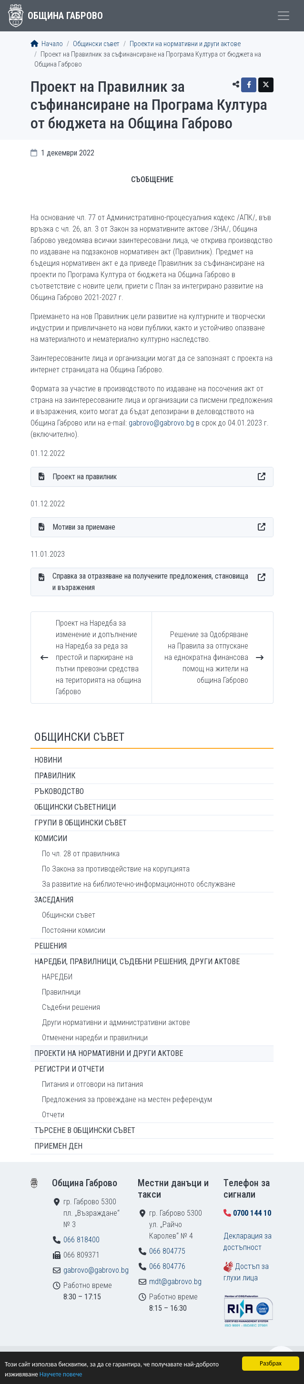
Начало (46, 44)
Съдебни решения (71, 1007)
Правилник (54, 775)
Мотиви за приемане (83, 527)
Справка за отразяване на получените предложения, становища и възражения (150, 581)
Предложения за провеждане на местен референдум (127, 1099)
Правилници (61, 992)
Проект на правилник (84, 476)
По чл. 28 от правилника (81, 853)
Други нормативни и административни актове (116, 1022)
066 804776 (167, 1266)
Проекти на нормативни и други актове (185, 44)
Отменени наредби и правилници (95, 1037)
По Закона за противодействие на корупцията (116, 868)
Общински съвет (96, 44)
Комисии (50, 838)
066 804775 (167, 1251)
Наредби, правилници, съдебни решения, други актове (137, 961)
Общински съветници (75, 807)
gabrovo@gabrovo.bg (161, 422)
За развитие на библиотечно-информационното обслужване (138, 884)
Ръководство (59, 791)
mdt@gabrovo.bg (175, 1281)
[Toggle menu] (283, 16)
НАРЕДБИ (57, 976)
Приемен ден (58, 1146)
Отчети (53, 1114)
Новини (48, 760)
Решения (50, 945)
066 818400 (81, 1239)
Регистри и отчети (69, 1069)
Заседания (53, 899)
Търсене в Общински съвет (84, 1130)
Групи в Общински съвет (80, 822)
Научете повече (61, 1374)
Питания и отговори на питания (92, 1084)
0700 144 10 (252, 1213)
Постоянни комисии (73, 930)
